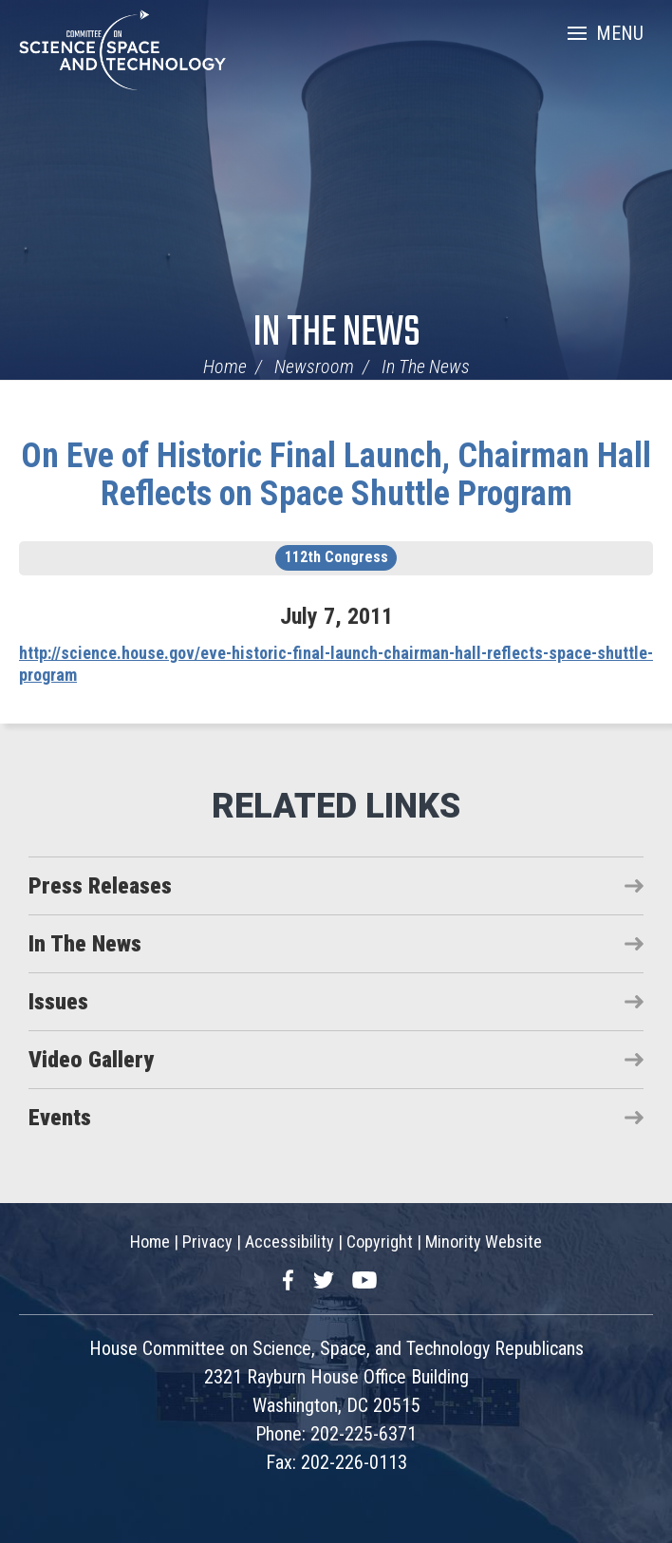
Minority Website (483, 1241)
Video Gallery (91, 1059)
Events (59, 1117)
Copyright (379, 1241)
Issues (58, 1001)
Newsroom (314, 366)
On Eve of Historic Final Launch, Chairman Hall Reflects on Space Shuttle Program (336, 475)
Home (225, 366)
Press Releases (100, 886)
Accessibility (289, 1241)
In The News (336, 334)
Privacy (207, 1241)
